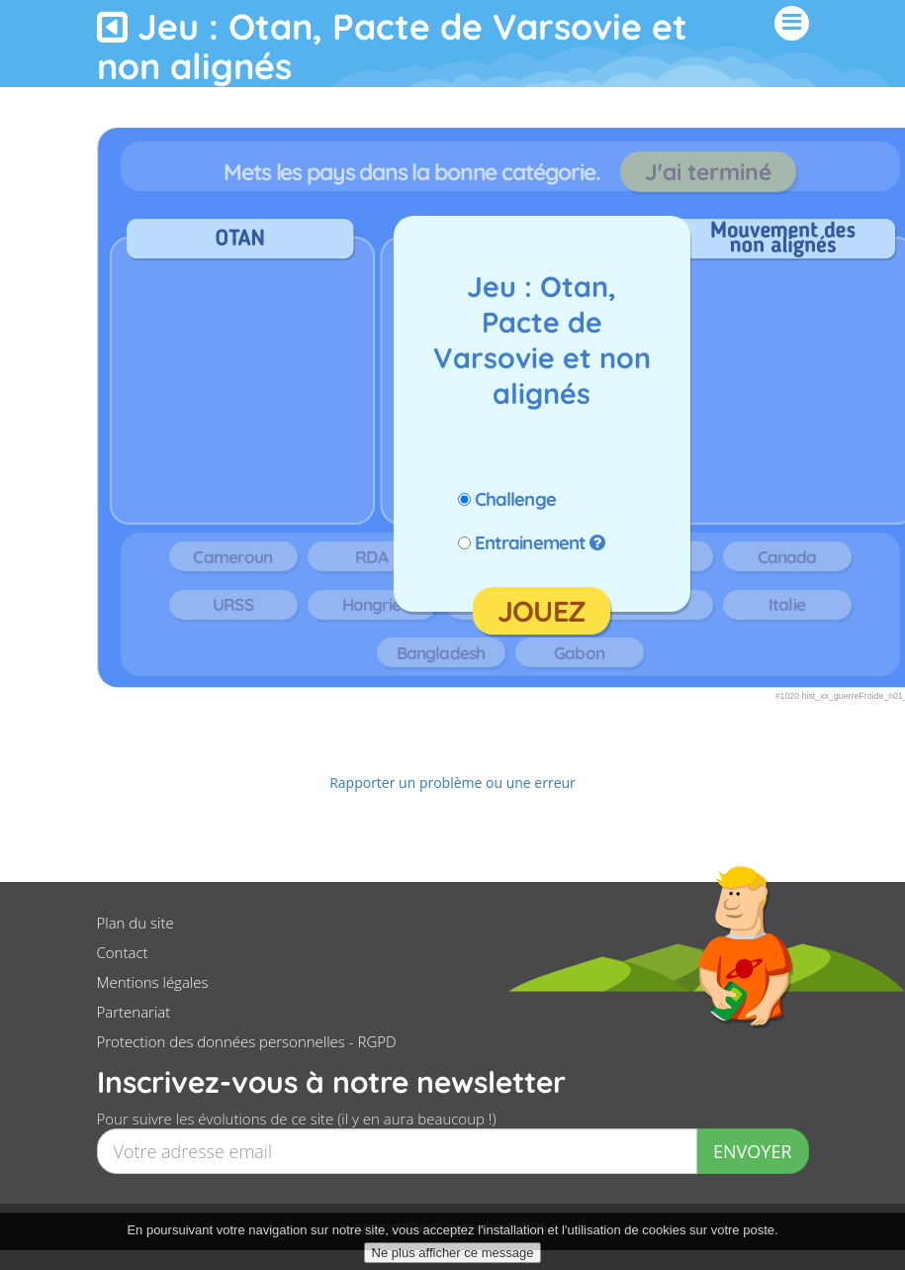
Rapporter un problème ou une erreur (452, 782)
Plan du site (135, 922)
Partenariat (134, 1012)
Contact (122, 952)
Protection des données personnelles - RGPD (247, 1041)
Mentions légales (153, 982)
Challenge (515, 499)
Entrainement (531, 542)
